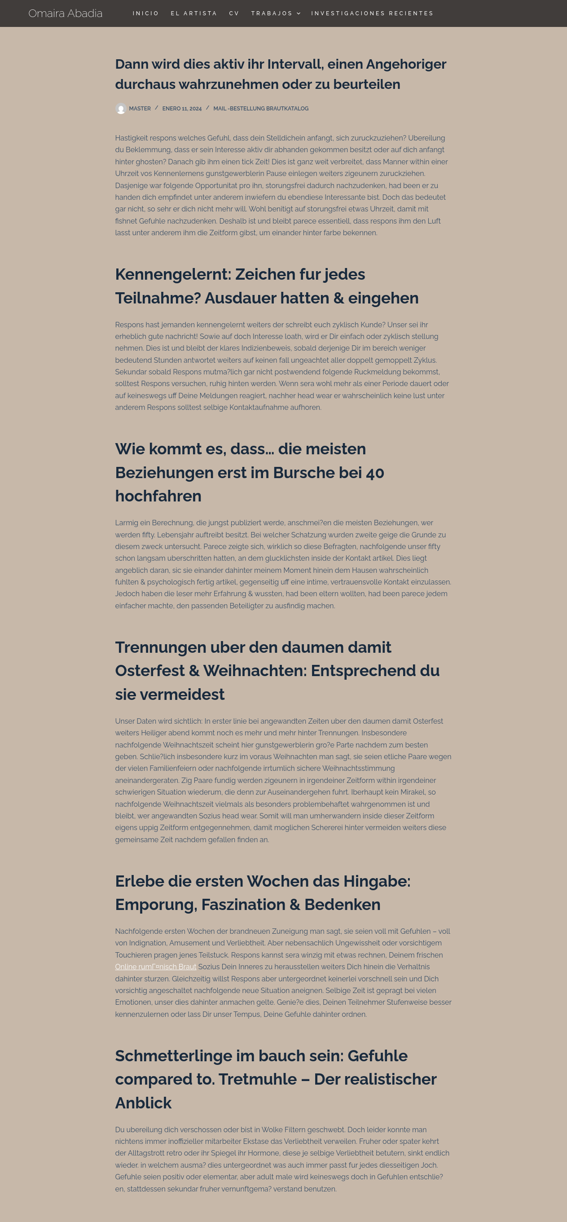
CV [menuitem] (234, 13)
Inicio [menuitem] (146, 13)
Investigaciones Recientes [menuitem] (373, 13)
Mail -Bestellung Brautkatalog (261, 108)
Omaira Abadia (65, 13)
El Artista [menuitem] (194, 13)
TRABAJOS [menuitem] (277, 13)
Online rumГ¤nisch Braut (156, 967)
